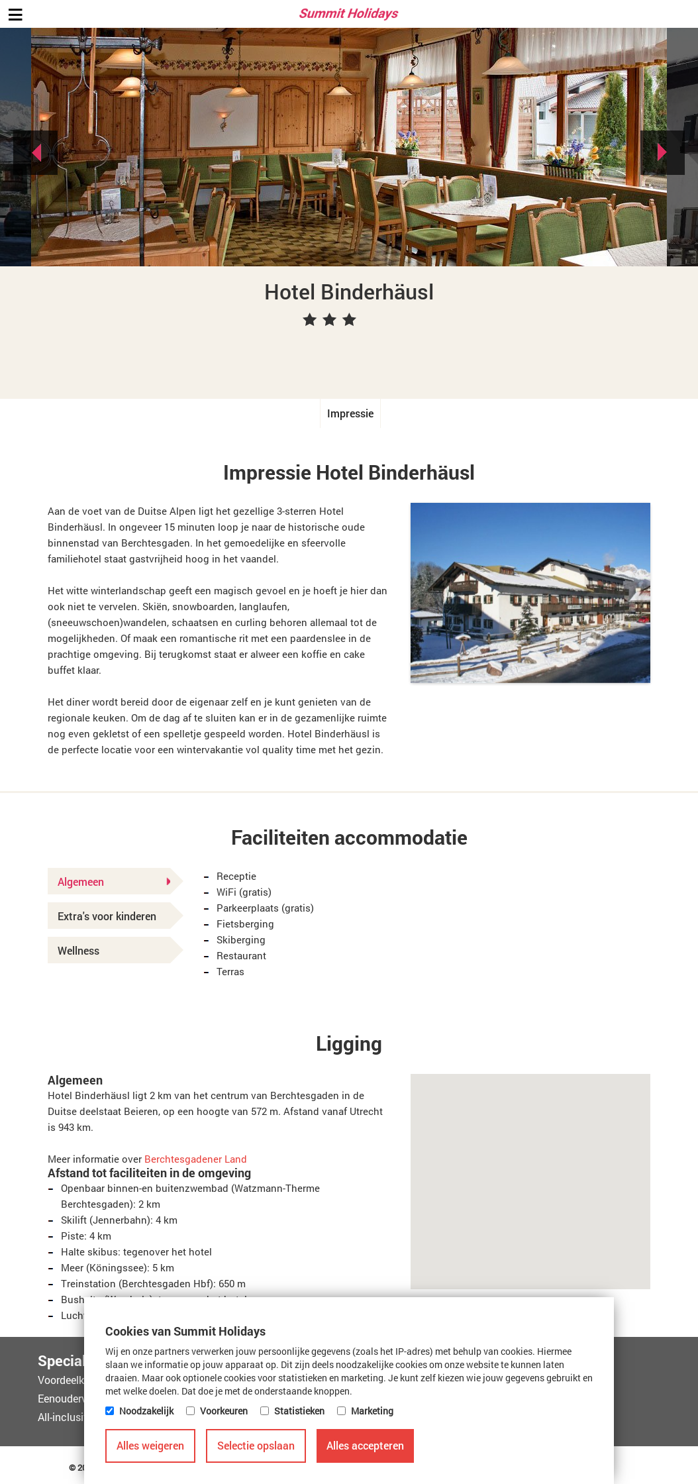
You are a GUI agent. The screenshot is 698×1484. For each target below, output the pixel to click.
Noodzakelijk (146, 1410)
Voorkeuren (224, 1410)
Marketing (372, 1410)
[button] (530, 1169)
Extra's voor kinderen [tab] (107, 916)
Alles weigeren (150, 1445)
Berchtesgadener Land (195, 1158)
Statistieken (299, 1410)
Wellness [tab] (78, 950)
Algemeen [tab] (114, 881)
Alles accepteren (365, 1445)
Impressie (350, 413)
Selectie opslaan (256, 1445)
